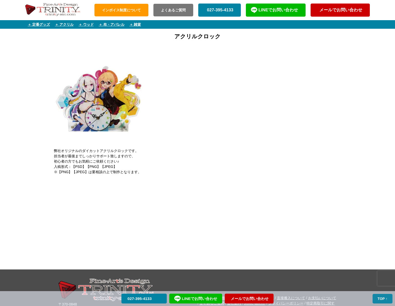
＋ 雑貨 (135, 24)
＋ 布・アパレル (111, 24)
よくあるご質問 (173, 10)
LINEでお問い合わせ (278, 10)
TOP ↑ (382, 299)
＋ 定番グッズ (39, 24)
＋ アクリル (64, 24)
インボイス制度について (121, 10)
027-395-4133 (219, 10)
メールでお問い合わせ (340, 10)
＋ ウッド (86, 24)
